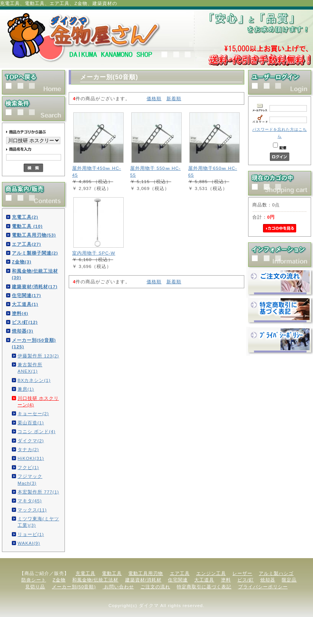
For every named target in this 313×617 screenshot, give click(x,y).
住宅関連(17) (26, 295)
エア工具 (180, 573)
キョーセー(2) (33, 413)
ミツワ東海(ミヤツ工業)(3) (38, 522)
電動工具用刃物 (145, 573)
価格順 (154, 98)
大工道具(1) (25, 304)
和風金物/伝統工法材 (95, 579)
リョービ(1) (31, 534)
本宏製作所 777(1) (38, 491)
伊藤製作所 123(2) (38, 355)
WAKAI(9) (29, 543)
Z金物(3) (21, 261)
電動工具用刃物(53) (34, 234)
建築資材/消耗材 (143, 579)
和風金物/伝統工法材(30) (35, 274)
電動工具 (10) (27, 226)
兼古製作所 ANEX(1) (30, 367)
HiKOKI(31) (31, 458)
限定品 (289, 579)
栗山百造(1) (31, 422)
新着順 (173, 98)
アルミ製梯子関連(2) (35, 252)
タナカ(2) (28, 449)
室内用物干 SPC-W (93, 252)
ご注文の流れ (155, 586)
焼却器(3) (22, 330)
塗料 (226, 579)
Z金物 (59, 579)
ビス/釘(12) (25, 322)
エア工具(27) (26, 244)
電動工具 (112, 573)
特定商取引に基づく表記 (204, 586)
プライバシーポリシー (263, 586)
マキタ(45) (30, 500)
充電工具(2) (25, 216)
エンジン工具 (211, 573)
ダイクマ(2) (31, 440)
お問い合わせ (118, 586)
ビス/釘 (245, 579)
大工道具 (204, 579)
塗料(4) (20, 313)
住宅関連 (178, 579)
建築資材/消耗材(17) (35, 286)
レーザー (242, 573)
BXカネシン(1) (34, 380)
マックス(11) (32, 509)
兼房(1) (26, 388)
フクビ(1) (28, 467)
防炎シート (33, 579)
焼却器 (267, 579)
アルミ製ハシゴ (276, 573)
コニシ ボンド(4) (36, 431)
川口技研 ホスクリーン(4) (38, 401)
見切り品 (35, 586)
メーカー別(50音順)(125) (34, 343)
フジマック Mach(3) (30, 479)
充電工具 (85, 573)
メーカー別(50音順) (74, 586)
